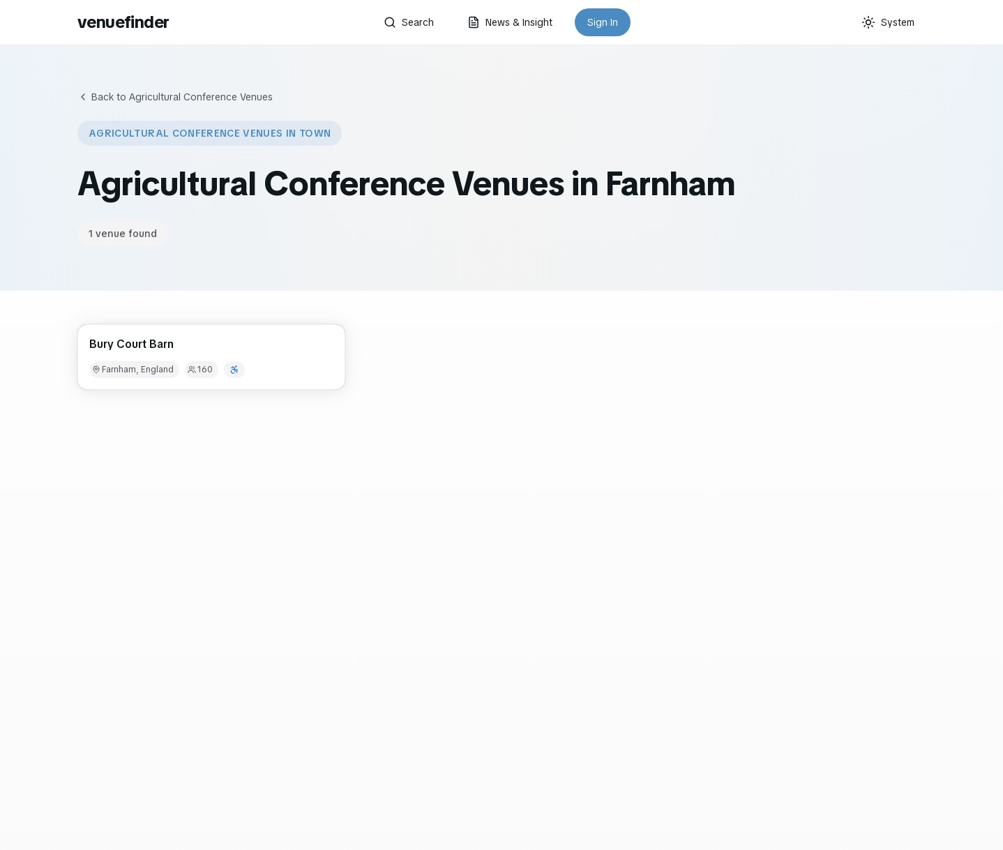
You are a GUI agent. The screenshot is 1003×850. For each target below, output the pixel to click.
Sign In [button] (602, 22)
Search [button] (409, 22)
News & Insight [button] (509, 22)
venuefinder (123, 22)
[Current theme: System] (888, 22)
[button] (211, 357)
